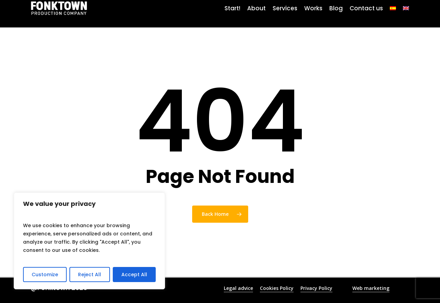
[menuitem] (393, 14)
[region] (89, 241)
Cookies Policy (277, 288)
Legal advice (238, 288)
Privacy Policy (316, 288)
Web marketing (370, 288)
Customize (45, 274)
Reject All (89, 274)
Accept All (134, 274)
